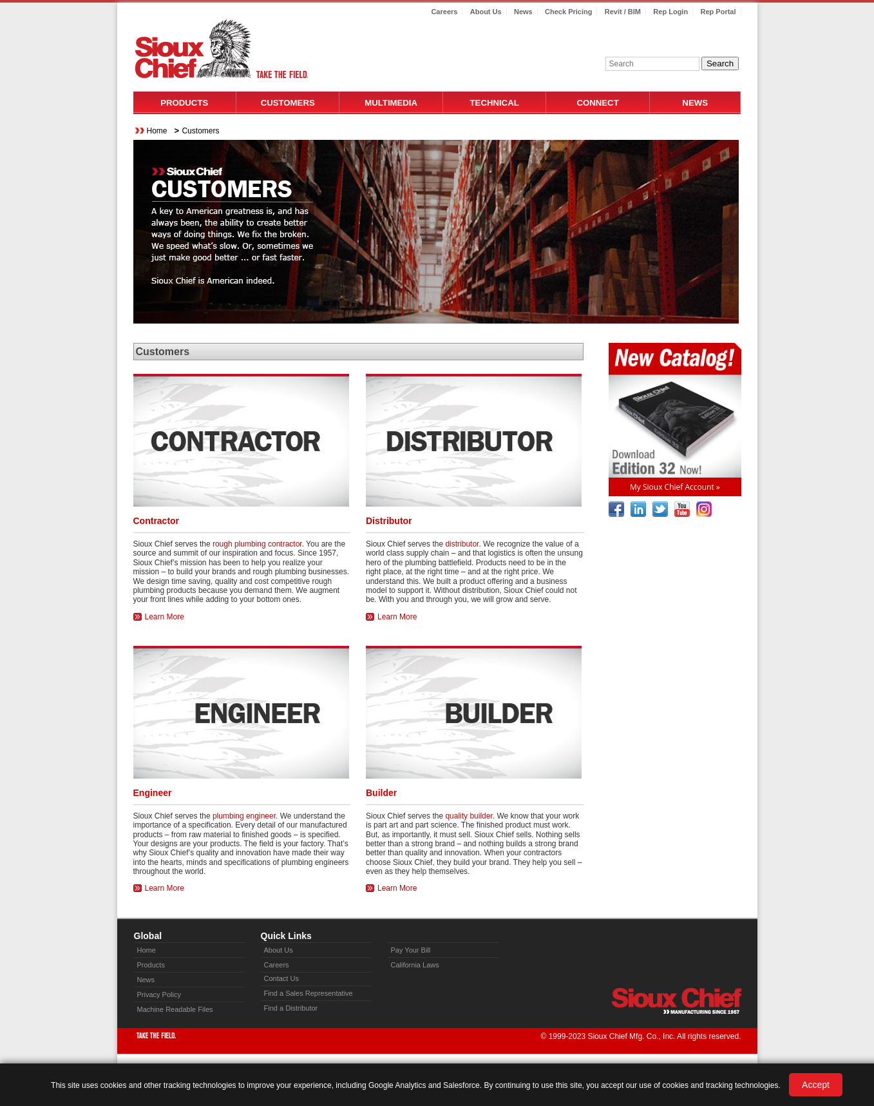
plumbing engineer (244, 815)
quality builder (468, 815)
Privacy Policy (159, 994)
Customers (288, 103)
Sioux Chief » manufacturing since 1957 (676, 1001)
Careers (444, 11)
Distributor (389, 521)
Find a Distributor (291, 1008)
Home (157, 130)
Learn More (164, 616)
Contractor (156, 521)
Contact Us (281, 978)
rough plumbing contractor (257, 543)
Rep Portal (718, 11)
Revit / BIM (623, 11)
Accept (816, 1085)
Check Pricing (568, 11)
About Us (486, 11)
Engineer (152, 793)
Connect (598, 103)
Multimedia (391, 103)
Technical (494, 103)
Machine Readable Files (175, 1009)
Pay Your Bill (411, 950)
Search (720, 63)
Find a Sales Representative (308, 993)
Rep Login (670, 11)
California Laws (415, 965)
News (523, 11)
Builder (381, 793)
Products (184, 103)
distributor (462, 543)
